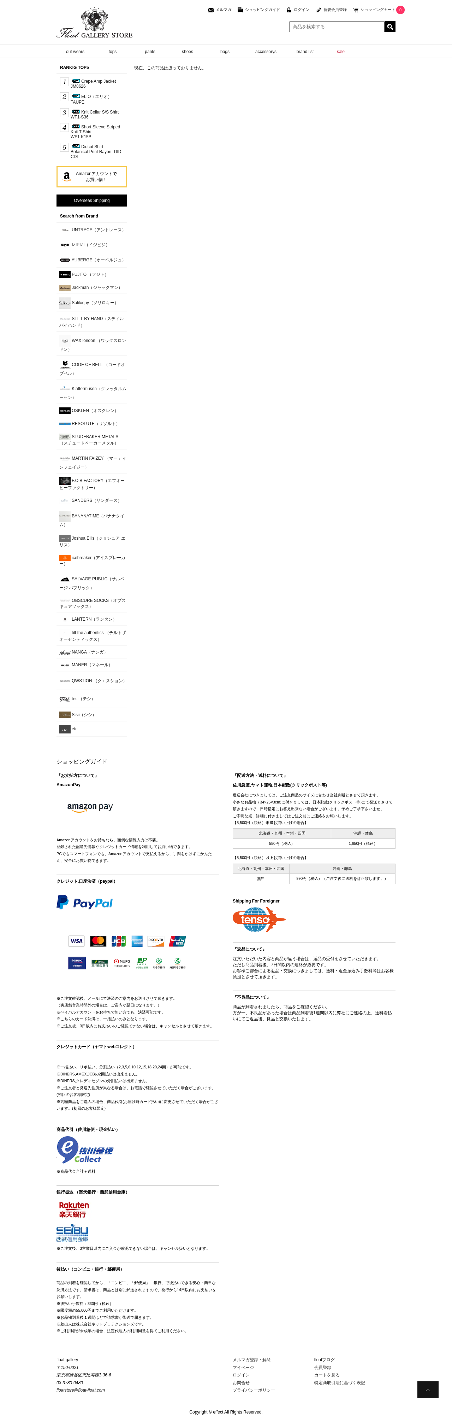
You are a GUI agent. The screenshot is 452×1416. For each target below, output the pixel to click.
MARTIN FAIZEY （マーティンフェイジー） (92, 461)
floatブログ (324, 1359)
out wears (75, 51)
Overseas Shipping (91, 200)
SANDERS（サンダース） (90, 501)
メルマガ (223, 9)
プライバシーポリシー (254, 1390)
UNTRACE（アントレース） (92, 230)
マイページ (243, 1367)
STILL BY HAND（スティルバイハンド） (91, 321)
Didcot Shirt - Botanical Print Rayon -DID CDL (96, 151)
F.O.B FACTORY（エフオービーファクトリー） (92, 483)
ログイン (301, 9)
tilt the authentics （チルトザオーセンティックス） (92, 635)
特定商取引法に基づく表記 (339, 1382)
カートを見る (327, 1375)
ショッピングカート (378, 9)
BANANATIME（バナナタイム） (91, 519)
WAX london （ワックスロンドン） (92, 343)
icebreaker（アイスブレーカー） (92, 560)
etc (68, 729)
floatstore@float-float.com (80, 1390)
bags (225, 51)
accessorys (265, 51)
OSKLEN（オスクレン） (89, 410)
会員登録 (322, 1367)
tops (113, 51)
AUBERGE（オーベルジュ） (92, 260)
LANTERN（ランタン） (88, 619)
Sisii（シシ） (77, 715)
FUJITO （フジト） (84, 274)
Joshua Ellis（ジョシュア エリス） (92, 541)
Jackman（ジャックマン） (91, 288)
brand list (305, 51)
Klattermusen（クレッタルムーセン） (92, 391)
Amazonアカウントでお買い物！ (96, 176)
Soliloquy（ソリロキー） (89, 303)
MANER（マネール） (86, 665)
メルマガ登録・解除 (252, 1359)
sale (341, 51)
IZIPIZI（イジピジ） (84, 245)
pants (150, 51)
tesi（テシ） (77, 699)
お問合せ (241, 1382)
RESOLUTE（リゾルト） (89, 423)
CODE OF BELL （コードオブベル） (92, 367)
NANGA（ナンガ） (83, 652)
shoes (187, 51)
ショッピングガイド (262, 9)
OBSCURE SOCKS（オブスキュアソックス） (92, 603)
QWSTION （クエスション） (93, 681)
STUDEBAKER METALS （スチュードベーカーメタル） (89, 440)
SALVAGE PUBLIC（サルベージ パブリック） (91, 582)
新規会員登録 (335, 9)
